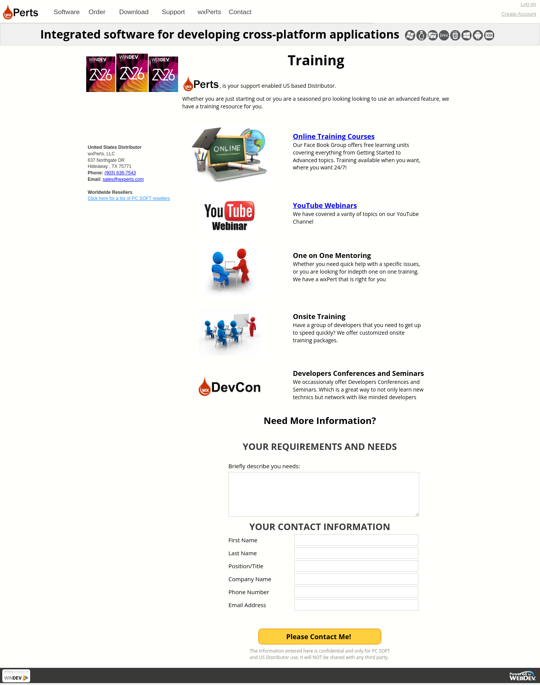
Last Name (242, 553)
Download (133, 12)
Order (96, 12)
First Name (242, 540)
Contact (240, 12)
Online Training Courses (333, 136)
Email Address (247, 605)
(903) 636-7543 (120, 173)
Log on (528, 4)
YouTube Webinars (325, 205)
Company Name (249, 579)
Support (173, 12)
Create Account (518, 14)
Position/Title (245, 566)
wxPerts (209, 12)
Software (67, 12)
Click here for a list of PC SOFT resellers (129, 198)
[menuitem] (67, 11)
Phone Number (248, 592)
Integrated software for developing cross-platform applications (219, 34)
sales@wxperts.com (123, 179)
